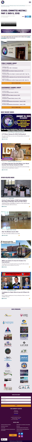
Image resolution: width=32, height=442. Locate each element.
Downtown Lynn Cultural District (22, 427)
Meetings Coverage (13, 5)
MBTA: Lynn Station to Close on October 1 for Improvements (14, 261)
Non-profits (22, 132)
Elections (9, 290)
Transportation (25, 258)
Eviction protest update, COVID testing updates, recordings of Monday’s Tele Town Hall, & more (14, 201)
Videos (4, 5)
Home (2, 5)
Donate (13, 435)
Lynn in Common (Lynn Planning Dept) (23, 429)
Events (9, 132)
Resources (19, 161)
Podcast (8, 229)
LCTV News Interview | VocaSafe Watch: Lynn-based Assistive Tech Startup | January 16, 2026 (15, 164)
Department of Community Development (23, 424)
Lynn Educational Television (6, 424)
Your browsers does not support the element (8, 22)
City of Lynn (15, 258)
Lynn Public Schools (4, 426)
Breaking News (10, 258)
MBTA (19, 258)
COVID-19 (10, 198)
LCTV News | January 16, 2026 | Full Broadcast (14, 134)
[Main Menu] (30, 2)
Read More (5, 206)
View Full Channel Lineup (16, 107)
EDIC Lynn (18, 426)
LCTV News (16, 132)
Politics (14, 290)
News (19, 132)
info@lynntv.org (16, 414)
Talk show (14, 229)
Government (8, 5)
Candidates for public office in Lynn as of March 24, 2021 (15, 293)
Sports (11, 229)
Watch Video (5, 235)
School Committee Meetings (20, 5)
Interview (12, 132)
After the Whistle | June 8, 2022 (10, 231)
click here (19, 419)
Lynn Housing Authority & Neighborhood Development (8, 430)
